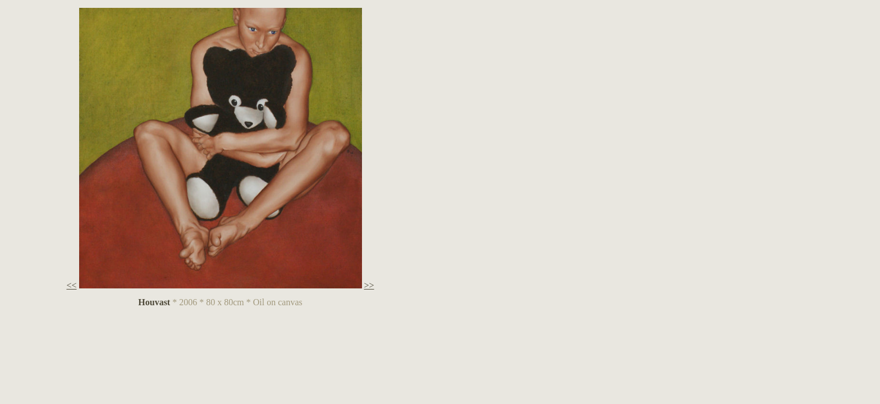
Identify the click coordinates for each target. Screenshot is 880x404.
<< (71, 285)
